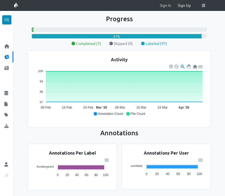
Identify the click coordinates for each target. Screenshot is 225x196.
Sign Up (184, 5)
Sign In (165, 5)
